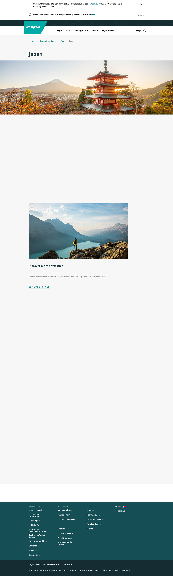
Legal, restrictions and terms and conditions (50, 564)
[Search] (144, 30)
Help (138, 30)
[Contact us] (120, 511)
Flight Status (108, 30)
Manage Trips (81, 30)
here (93, 14)
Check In (95, 30)
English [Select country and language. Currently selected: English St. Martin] (121, 506)
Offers (69, 30)
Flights (60, 30)
